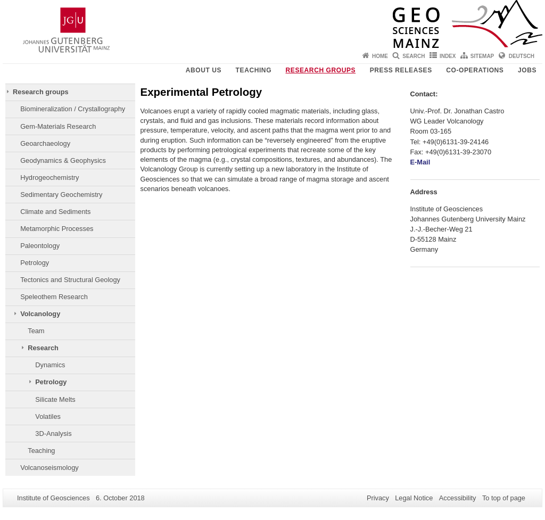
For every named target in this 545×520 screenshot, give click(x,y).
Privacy (378, 498)
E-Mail (420, 162)
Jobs (527, 70)
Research (43, 348)
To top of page (503, 498)
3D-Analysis (53, 434)
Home (380, 56)
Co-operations (474, 70)
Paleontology (40, 246)
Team (36, 331)
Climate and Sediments (55, 212)
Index (448, 56)
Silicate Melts (55, 399)
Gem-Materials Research (58, 126)
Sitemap (482, 56)
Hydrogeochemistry (49, 177)
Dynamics (50, 365)
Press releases (401, 70)
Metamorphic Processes (56, 229)
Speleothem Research (54, 297)
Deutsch (521, 56)
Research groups (321, 70)
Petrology (34, 263)
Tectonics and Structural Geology (70, 280)
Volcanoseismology (49, 468)
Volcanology (40, 314)
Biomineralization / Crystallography (72, 109)
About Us (203, 70)
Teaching (253, 70)
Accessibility (457, 498)
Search (413, 56)
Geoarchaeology (45, 143)
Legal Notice (414, 498)
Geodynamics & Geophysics (63, 160)
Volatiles (48, 416)
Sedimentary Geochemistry (61, 195)
